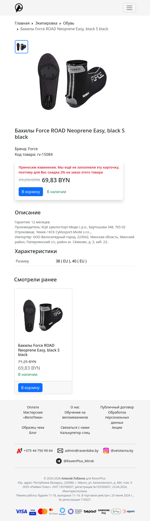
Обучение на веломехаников (75, 415)
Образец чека (33, 427)
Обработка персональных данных (117, 417)
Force (33, 148)
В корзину (31, 191)
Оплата (33, 407)
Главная (22, 23)
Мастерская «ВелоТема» (33, 415)
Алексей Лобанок (73, 478)
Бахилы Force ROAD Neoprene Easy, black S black (39, 350)
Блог (33, 432)
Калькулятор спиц (75, 432)
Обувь (68, 23)
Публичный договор (117, 407)
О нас (75, 407)
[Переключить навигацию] (129, 8)
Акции (117, 427)
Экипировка (46, 23)
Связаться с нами (75, 427)
